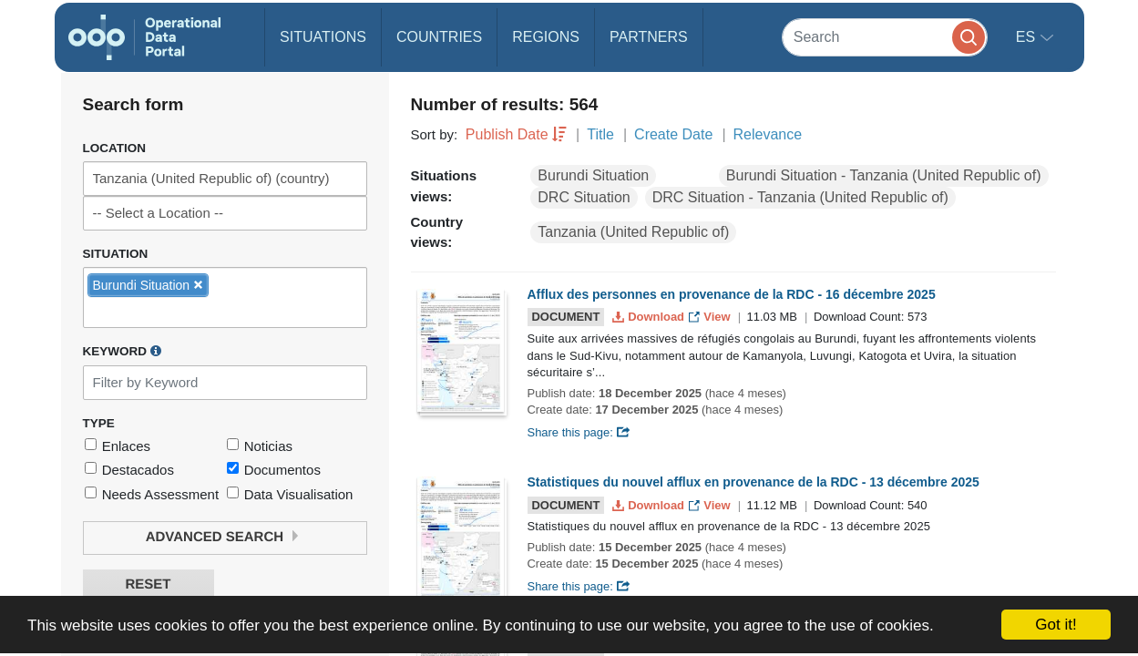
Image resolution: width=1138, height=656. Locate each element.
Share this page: (579, 432)
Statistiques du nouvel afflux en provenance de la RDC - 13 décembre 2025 (753, 482)
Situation (116, 254)
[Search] (885, 37)
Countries (439, 37)
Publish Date (507, 134)
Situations (323, 37)
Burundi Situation (593, 175)
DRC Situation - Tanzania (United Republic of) (800, 197)
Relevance (768, 134)
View (711, 316)
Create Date (673, 134)
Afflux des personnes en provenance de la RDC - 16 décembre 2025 (732, 294)
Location (115, 148)
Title (600, 134)
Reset (147, 584)
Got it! (1055, 624)
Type (99, 423)
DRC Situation (584, 197)
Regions (545, 37)
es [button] (1028, 37)
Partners (649, 37)
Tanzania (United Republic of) (633, 232)
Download (650, 316)
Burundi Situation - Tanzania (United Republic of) (883, 175)
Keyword (122, 350)
